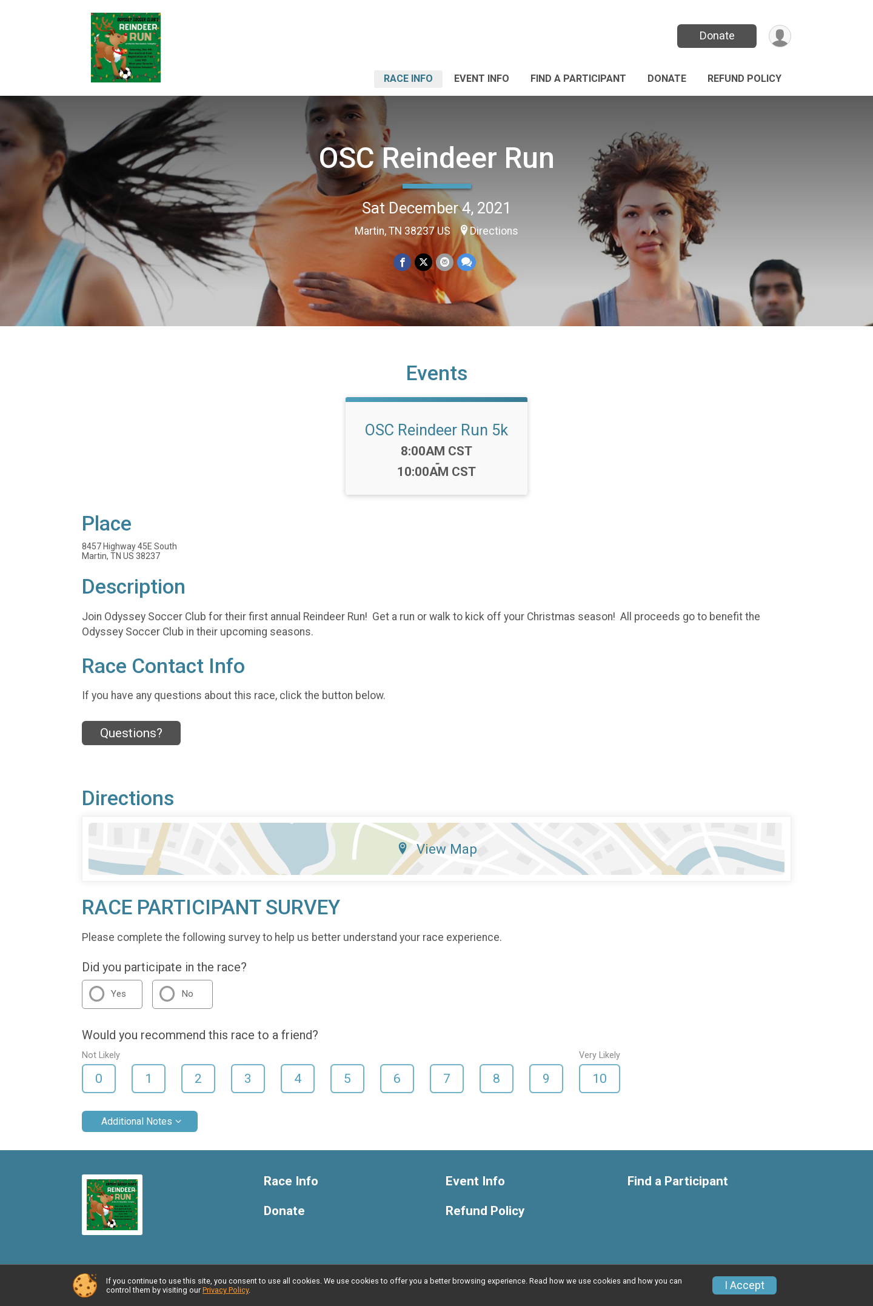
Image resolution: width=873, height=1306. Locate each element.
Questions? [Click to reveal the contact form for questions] (131, 733)
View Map (436, 849)
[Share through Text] (466, 262)
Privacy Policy (225, 1289)
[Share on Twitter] (423, 262)
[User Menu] (780, 36)
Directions (494, 231)
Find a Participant (578, 78)
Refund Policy (744, 78)
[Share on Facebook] (402, 262)
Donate (717, 35)
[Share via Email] (444, 262)
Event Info (481, 78)
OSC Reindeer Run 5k (436, 430)
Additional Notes (136, 1121)
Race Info (408, 78)
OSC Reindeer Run (437, 158)
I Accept (744, 1285)
